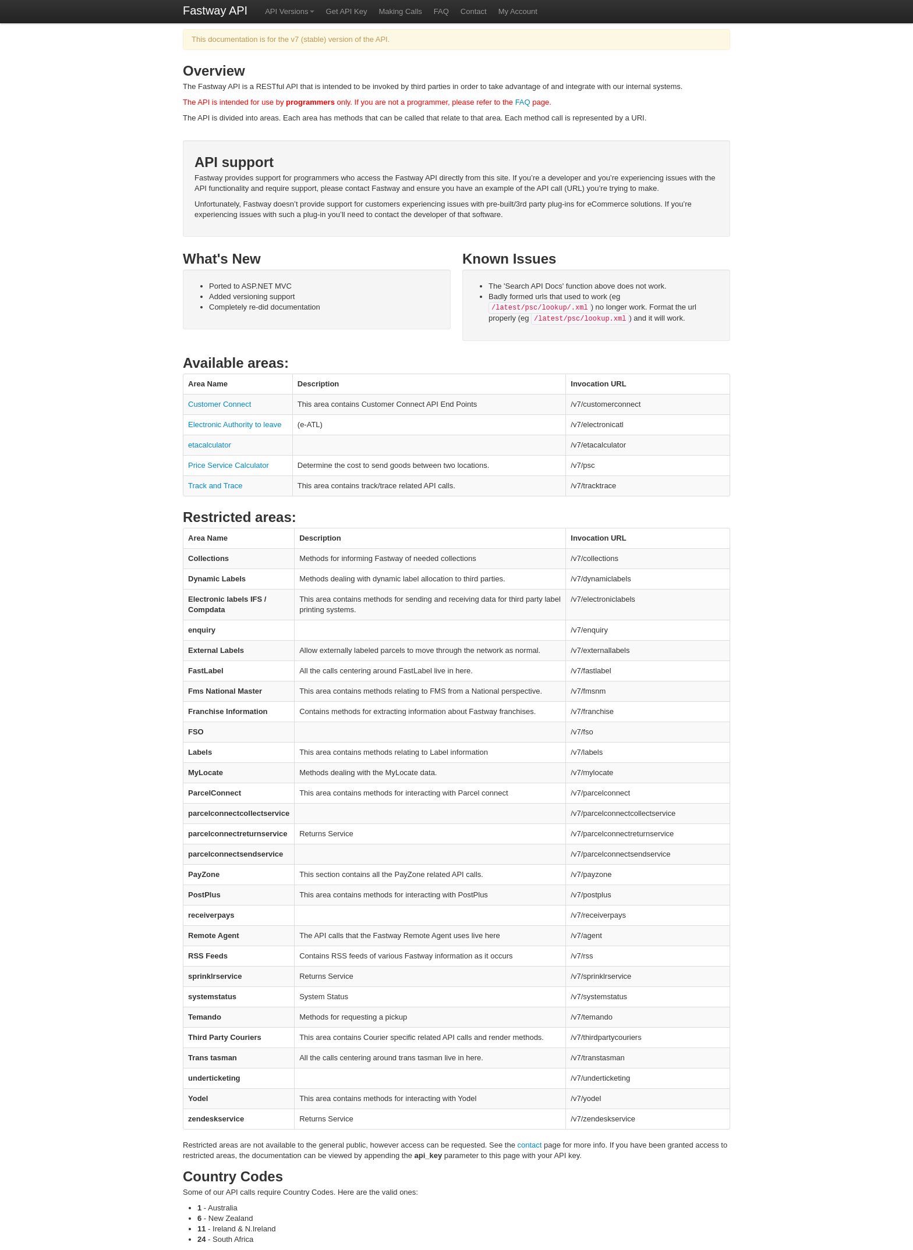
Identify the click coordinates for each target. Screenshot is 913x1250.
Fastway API (215, 10)
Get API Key (346, 11)
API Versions (289, 11)
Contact (474, 11)
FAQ (441, 11)
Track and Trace (215, 485)
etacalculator (209, 445)
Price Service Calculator (228, 465)
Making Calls (400, 11)
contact (530, 1145)
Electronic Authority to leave (234, 424)
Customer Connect (219, 404)
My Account (517, 11)
